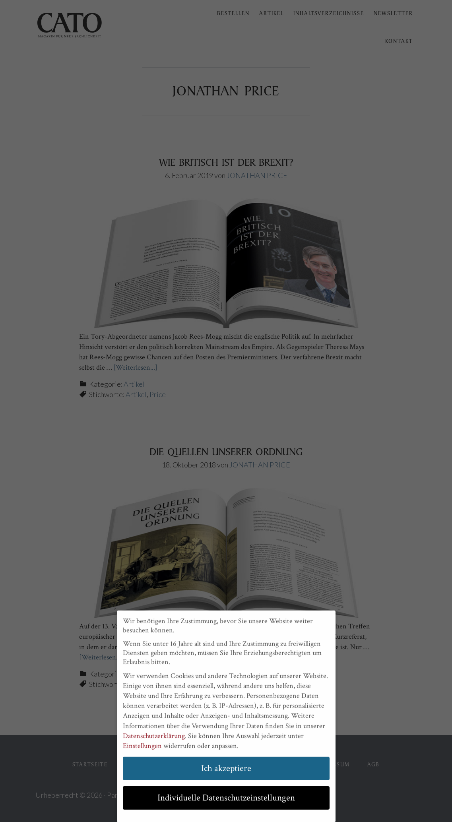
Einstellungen (142, 751)
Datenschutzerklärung (154, 741)
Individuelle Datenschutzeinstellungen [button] (226, 803)
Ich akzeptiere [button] (226, 774)
